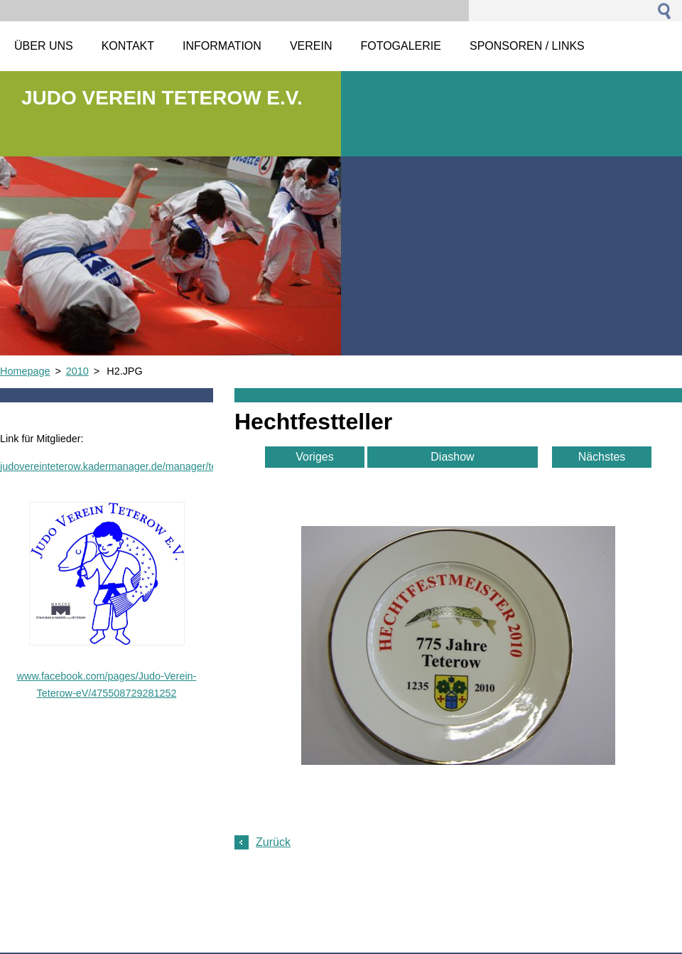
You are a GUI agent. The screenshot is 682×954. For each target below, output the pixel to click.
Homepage (25, 371)
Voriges (314, 457)
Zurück (273, 842)
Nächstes (602, 457)
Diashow (452, 457)
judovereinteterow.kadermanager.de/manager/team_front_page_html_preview (176, 466)
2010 (77, 371)
